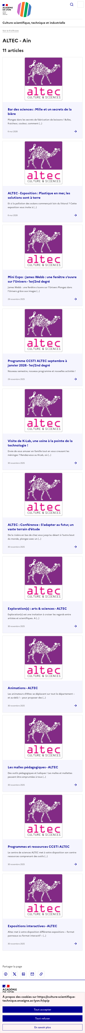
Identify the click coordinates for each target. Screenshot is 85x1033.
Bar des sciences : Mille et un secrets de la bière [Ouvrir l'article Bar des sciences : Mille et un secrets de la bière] (40, 111)
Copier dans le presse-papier (41, 974)
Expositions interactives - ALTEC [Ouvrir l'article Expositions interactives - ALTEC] (32, 926)
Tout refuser (42, 1018)
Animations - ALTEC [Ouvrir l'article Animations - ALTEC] (23, 688)
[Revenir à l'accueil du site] (10, 992)
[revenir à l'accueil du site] (42, 23)
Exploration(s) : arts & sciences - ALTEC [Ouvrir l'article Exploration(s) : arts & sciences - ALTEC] (37, 608)
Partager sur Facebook (6, 974)
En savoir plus (42, 1027)
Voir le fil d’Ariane (11, 30)
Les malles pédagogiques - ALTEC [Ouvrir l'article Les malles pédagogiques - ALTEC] (33, 767)
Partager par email (32, 974)
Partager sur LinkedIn (23, 974)
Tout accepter (42, 1009)
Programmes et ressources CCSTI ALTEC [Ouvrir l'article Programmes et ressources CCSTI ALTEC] (38, 846)
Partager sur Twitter (14, 974)
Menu (80, 4)
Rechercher (72, 4)
